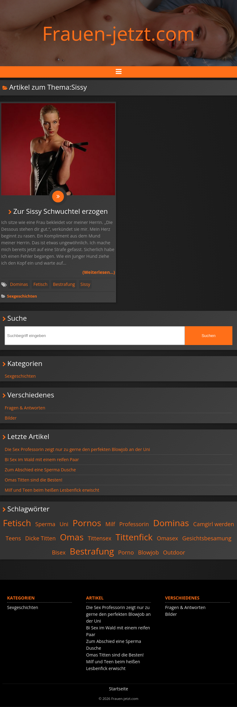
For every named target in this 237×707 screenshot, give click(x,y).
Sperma (45, 524)
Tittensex (99, 538)
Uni (64, 524)
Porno (126, 552)
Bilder (10, 418)
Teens (13, 538)
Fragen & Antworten (25, 408)
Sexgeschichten (22, 296)
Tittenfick (134, 537)
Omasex (167, 538)
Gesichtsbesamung (206, 538)
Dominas (19, 284)
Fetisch (40, 284)
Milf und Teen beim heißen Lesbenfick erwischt (52, 490)
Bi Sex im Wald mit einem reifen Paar (42, 460)
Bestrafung (64, 284)
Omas (72, 537)
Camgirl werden (213, 524)
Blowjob (148, 552)
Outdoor (174, 552)
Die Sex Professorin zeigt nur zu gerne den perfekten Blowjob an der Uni (77, 450)
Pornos (87, 523)
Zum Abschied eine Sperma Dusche (40, 470)
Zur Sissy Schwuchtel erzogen (60, 211)
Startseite (118, 689)
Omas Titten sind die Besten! (33, 480)
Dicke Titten (40, 538)
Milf (110, 524)
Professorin (134, 524)
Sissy (85, 284)
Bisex (58, 552)
